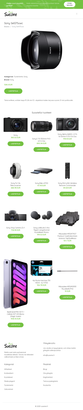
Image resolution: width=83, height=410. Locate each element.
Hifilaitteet (8, 369)
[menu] (77, 13)
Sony (25, 77)
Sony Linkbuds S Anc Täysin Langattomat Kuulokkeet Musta (41, 230)
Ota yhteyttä (48, 373)
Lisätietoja (13, 91)
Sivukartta (47, 385)
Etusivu (6, 27)
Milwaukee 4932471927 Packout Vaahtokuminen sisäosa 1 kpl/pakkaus (67, 236)
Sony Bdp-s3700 (41, 183)
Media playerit (9, 381)
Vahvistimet (8, 389)
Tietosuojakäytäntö (50, 381)
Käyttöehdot (48, 377)
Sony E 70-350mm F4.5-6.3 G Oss (41, 140)
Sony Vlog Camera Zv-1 (15, 228)
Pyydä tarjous (70, 4)
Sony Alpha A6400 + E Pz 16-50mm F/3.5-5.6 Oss (67, 135)
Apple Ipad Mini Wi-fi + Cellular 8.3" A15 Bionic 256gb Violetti (15, 314)
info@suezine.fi (48, 355)
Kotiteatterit (8, 373)
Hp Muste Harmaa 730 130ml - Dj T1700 (41, 281)
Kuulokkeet (8, 377)
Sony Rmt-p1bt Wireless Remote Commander (67, 184)
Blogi (45, 369)
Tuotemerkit (18, 77)
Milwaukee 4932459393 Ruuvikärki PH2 (67, 287)
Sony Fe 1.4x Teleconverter (15, 184)
